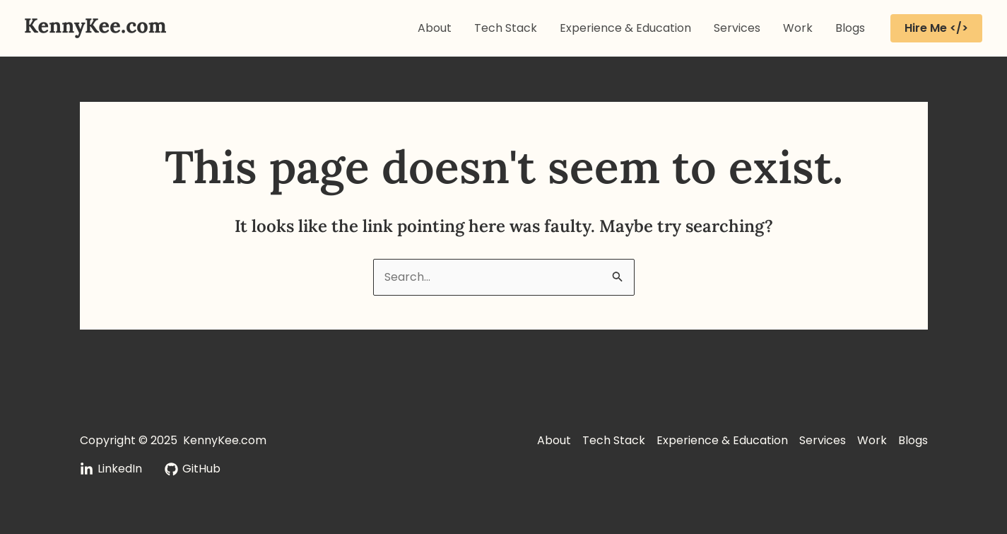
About (435, 28)
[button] (936, 28)
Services (737, 28)
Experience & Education (625, 28)
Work (798, 28)
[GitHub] (192, 469)
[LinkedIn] (110, 469)
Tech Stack (505, 28)
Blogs (850, 28)
